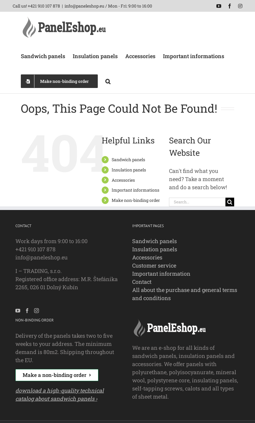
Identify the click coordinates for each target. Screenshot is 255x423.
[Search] (229, 202)
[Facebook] (27, 310)
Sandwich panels (128, 159)
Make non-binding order (136, 200)
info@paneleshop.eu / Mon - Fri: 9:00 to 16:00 (108, 6)
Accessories (123, 180)
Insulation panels (129, 170)
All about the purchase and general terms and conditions (184, 294)
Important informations (135, 190)
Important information (161, 273)
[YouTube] (17, 310)
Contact (141, 281)
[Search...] (197, 202)
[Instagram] (36, 310)
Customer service (154, 265)
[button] (107, 80)
